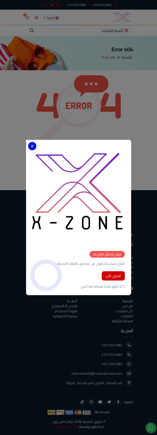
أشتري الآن (113, 276)
